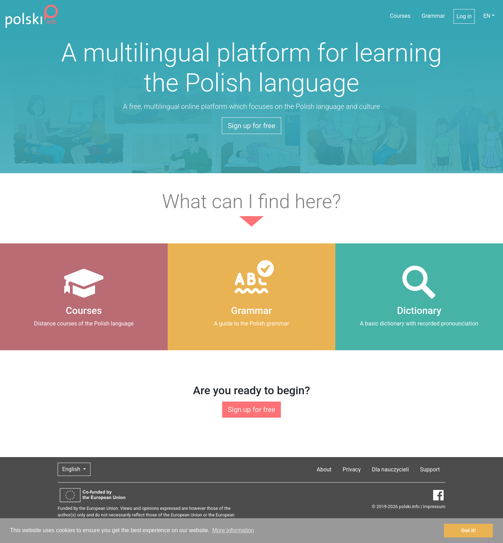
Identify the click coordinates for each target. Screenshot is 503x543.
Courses (400, 16)
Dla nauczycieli (390, 469)
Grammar (433, 16)
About (324, 469)
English (72, 469)
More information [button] (233, 530)
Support (430, 469)
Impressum (434, 506)
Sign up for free (251, 126)
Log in (464, 16)
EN (486, 16)
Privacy (352, 469)
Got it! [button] (468, 530)
